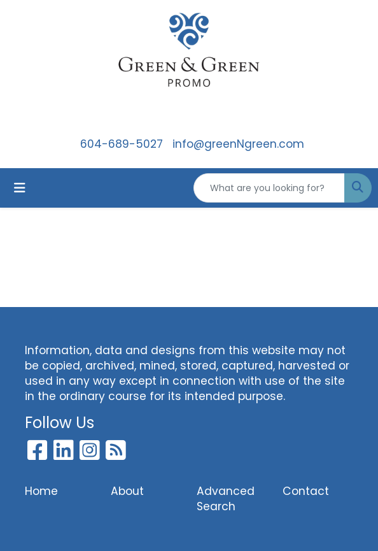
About (127, 491)
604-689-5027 (121, 144)
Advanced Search (226, 498)
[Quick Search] (269, 188)
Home (41, 491)
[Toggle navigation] (19, 188)
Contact (306, 491)
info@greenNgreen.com (238, 144)
